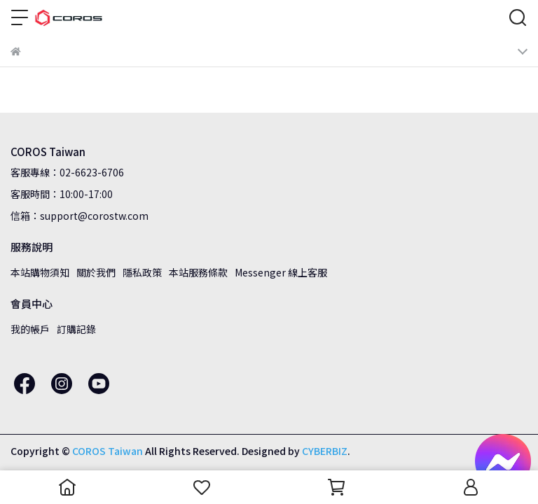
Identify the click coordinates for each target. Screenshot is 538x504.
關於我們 (96, 272)
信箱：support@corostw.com (80, 216)
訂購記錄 (76, 329)
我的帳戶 (30, 329)
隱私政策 (142, 272)
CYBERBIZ (324, 451)
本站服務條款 (198, 272)
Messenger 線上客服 (281, 272)
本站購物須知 (40, 272)
